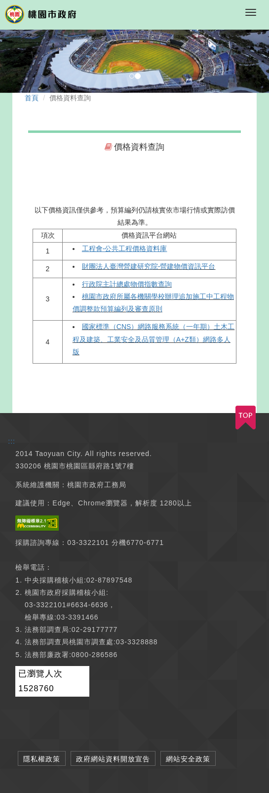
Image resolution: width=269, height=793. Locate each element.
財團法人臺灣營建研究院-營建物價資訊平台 (149, 266)
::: (11, 441)
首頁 (31, 98)
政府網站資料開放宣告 (113, 759)
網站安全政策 (188, 759)
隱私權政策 (41, 759)
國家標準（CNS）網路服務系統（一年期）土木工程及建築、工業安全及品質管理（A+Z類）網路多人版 (154, 339)
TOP (245, 417)
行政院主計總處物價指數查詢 (127, 284)
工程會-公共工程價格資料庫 (124, 248)
